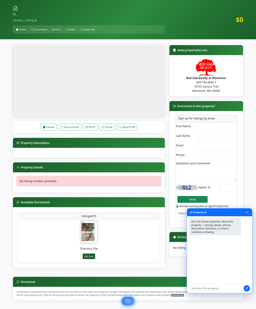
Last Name (183, 136)
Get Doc (89, 256)
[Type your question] (215, 288)
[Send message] (247, 288)
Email (179, 145)
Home (21, 29)
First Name (183, 126)
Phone (180, 155)
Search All (87, 29)
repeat (193, 187)
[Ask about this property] (128, 301)
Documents (39, 29)
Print (56, 29)
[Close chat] (247, 212)
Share (70, 29)
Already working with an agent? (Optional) (202, 206)
